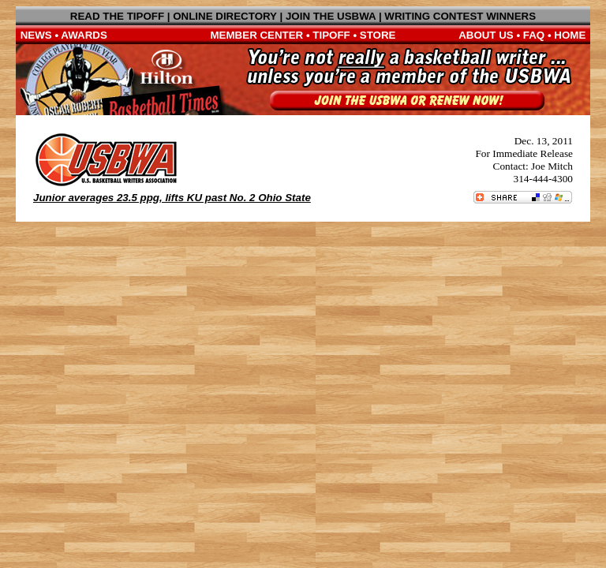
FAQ (533, 35)
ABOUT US (486, 35)
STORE (378, 35)
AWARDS (84, 35)
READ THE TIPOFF (117, 16)
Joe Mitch (552, 166)
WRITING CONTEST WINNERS (460, 16)
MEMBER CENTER (257, 35)
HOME (569, 35)
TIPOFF (331, 35)
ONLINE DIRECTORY (225, 16)
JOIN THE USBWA (331, 16)
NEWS (36, 35)
